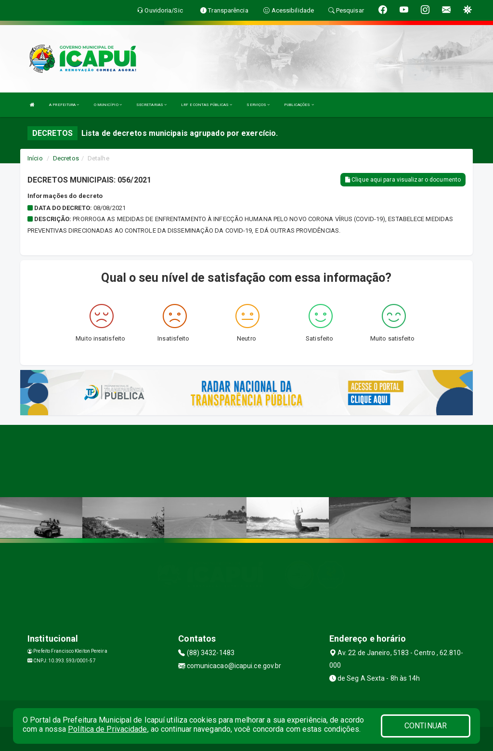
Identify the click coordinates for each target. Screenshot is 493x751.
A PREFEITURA (64, 105)
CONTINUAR (425, 725)
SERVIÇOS (258, 105)
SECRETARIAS (151, 105)
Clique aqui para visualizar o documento (403, 179)
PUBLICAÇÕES (298, 105)
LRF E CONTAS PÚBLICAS (206, 105)
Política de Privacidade (107, 729)
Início (35, 158)
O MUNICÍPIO (108, 105)
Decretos (66, 158)
